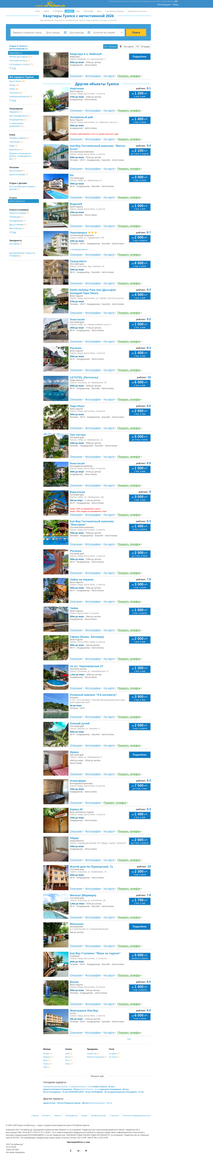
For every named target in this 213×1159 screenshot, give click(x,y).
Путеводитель (71, 1115)
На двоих (114, 1053)
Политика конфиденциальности (136, 1115)
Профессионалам (98, 1115)
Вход (175, 4)
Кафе (13, 145)
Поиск (136, 32)
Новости (58, 1115)
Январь (47, 1053)
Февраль (48, 1057)
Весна (69, 1057)
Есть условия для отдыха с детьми (22, 187)
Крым (99, 11)
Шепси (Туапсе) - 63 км (89, 1089)
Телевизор (16, 216)
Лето (68, 1060)
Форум (84, 1115)
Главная (34, 1115)
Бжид (14, 85)
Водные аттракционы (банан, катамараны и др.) (20, 156)
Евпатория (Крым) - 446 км (100, 1103)
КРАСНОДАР (88, 11)
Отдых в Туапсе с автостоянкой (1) (18, 47)
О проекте (114, 1115)
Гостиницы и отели (21, 64)
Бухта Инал (17, 81)
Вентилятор (16, 228)
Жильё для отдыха (20, 56)
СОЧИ (37, 11)
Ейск (78, 11)
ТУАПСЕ (69, 11)
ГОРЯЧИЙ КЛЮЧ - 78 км (79, 1092)
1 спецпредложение (79, 249)
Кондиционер (17, 119)
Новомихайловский (20, 96)
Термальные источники (137, 11)
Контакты (46, 1115)
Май (46, 1067)
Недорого (15, 111)
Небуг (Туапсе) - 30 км (103, 1086)
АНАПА (46, 11)
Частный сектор (19, 60)
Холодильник (17, 220)
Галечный (15, 141)
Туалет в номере (19, 213)
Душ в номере (17, 224)
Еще (129, 1039)
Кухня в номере (18, 174)
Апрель (47, 1063)
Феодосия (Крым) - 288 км (76, 1103)
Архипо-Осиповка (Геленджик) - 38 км (61, 1089)
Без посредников (19, 115)
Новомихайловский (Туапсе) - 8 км (58, 1086)
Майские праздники (97, 1057)
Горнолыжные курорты (114, 11)
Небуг (13, 88)
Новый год (93, 1053)
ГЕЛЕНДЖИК (58, 11)
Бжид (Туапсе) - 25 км (83, 1086)
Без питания (17, 170)
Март (46, 1060)
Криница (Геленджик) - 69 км (114, 1089)
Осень (69, 1063)
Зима (68, 1053)
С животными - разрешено (16, 124)
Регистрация (163, 4)
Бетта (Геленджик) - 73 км (55, 1092)
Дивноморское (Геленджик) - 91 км (127, 1092)
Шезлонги (15, 149)
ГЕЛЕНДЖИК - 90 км (100, 1092)
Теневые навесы (19, 138)
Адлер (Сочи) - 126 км (53, 1103)
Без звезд (15, 243)
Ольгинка (15, 92)
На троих (114, 1057)
